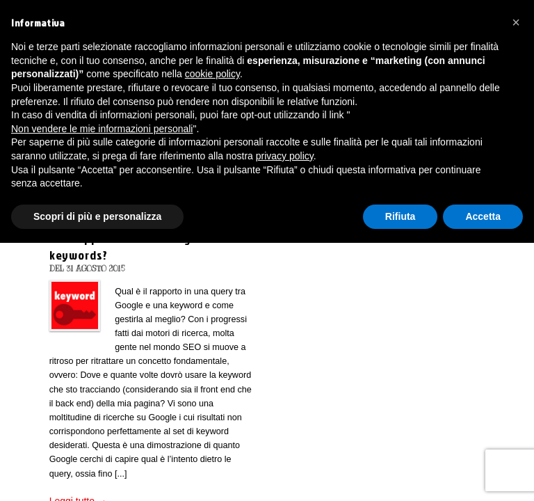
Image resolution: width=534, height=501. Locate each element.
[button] (516, 22)
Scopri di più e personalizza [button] (97, 216)
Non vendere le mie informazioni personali (102, 128)
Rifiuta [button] (400, 216)
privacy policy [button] (285, 155)
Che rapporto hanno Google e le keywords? (136, 246)
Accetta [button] (483, 216)
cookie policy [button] (212, 73)
